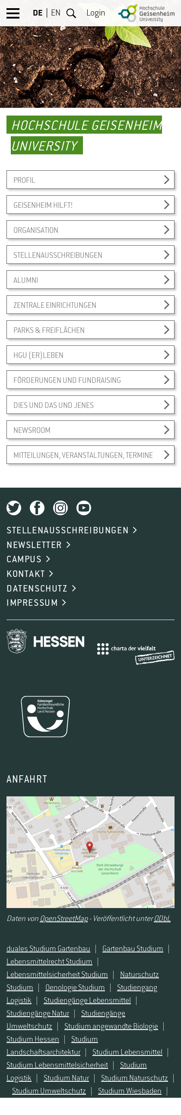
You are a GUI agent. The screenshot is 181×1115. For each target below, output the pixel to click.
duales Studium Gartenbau (48, 949)
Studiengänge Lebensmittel (87, 1000)
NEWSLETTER (34, 545)
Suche (71, 13)
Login (95, 13)
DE (38, 13)
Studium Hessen (32, 1039)
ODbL (162, 919)
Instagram (60, 508)
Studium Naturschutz (134, 1078)
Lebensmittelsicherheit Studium (57, 975)
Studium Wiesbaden (130, 1091)
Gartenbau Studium (132, 949)
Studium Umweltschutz (49, 1091)
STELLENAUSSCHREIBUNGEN (67, 531)
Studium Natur (66, 1078)
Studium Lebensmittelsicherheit (57, 1065)
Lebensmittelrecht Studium (49, 962)
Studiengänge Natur (37, 1013)
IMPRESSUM (32, 603)
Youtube (83, 508)
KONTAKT (25, 574)
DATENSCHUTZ (37, 589)
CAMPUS (24, 559)
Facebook (37, 508)
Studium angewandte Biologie (111, 1026)
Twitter (13, 508)
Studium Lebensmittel (127, 1052)
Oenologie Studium (75, 987)
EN (55, 13)
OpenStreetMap (64, 919)
